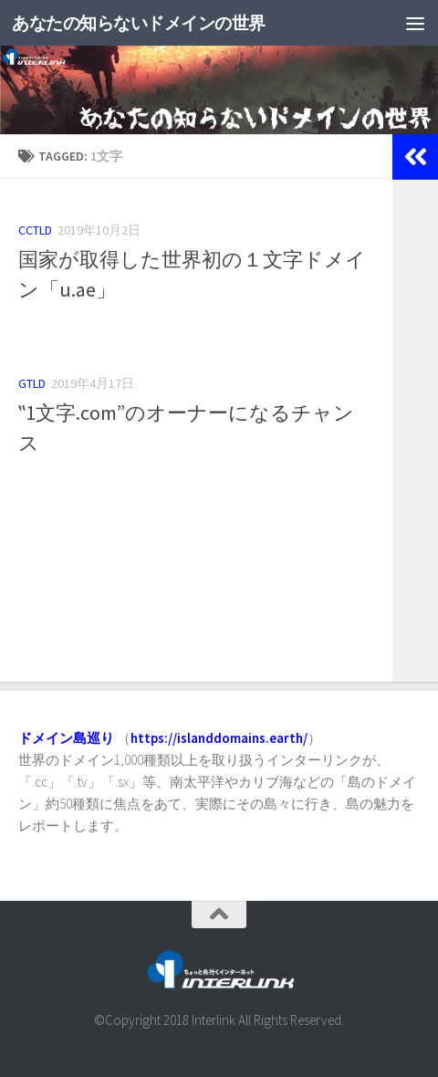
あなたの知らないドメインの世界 (158, 22)
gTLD (32, 383)
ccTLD (35, 230)
